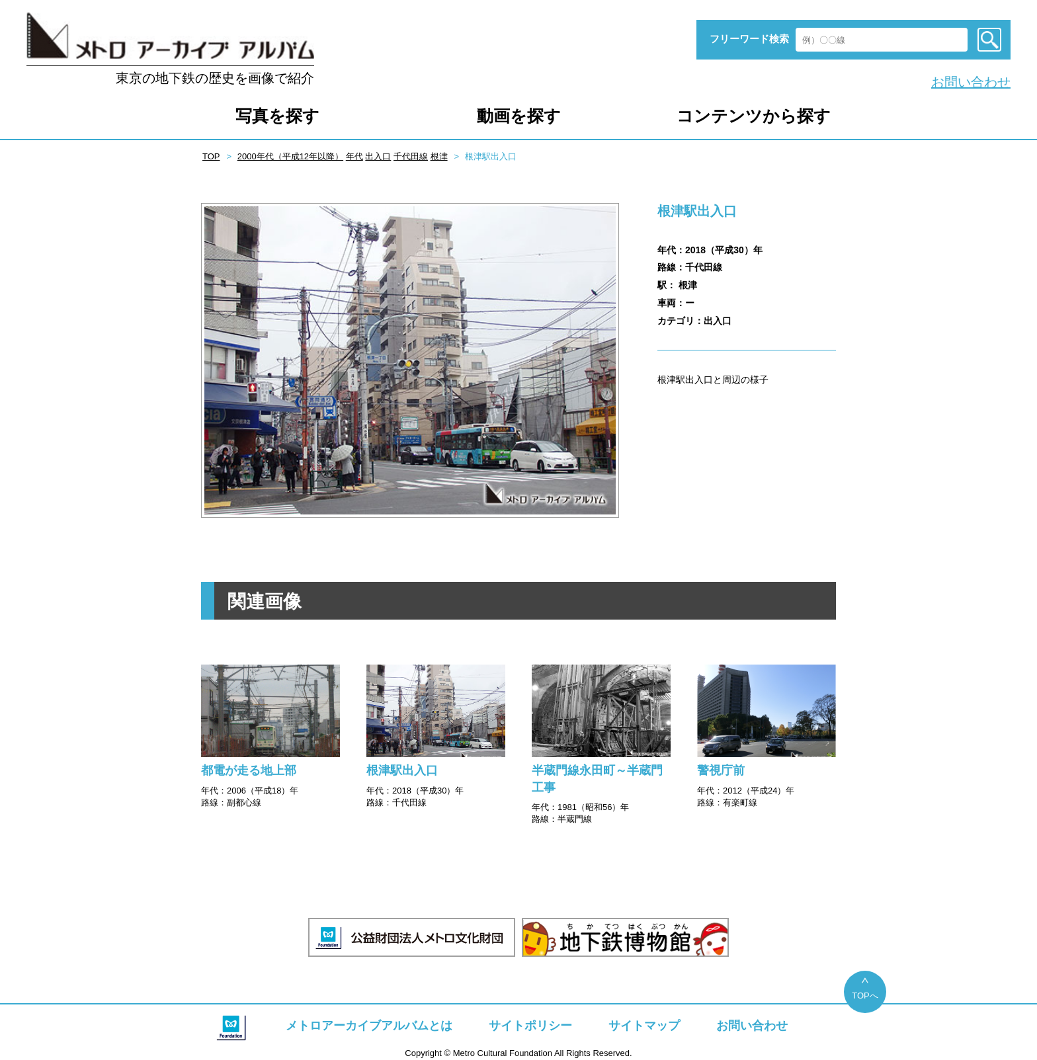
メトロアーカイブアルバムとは (369, 1025)
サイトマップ (644, 1025)
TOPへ (865, 995)
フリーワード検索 (749, 38)
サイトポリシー (530, 1025)
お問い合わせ (971, 82)
